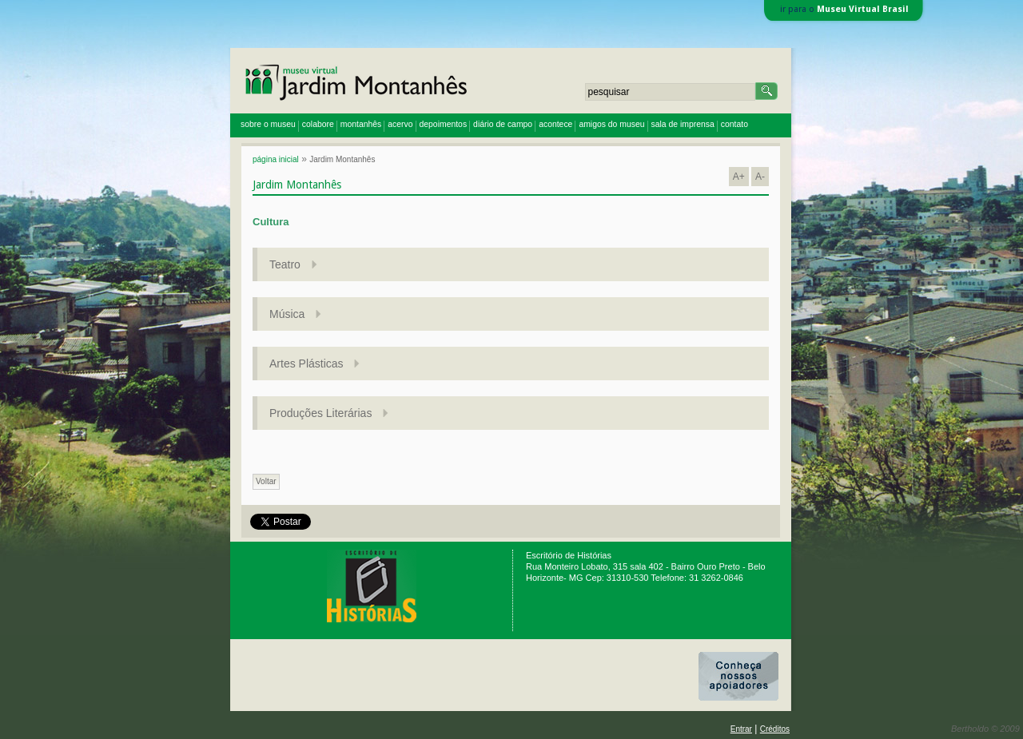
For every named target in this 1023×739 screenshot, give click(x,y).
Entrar (741, 729)
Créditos (775, 729)
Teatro (286, 264)
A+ (739, 176)
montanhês (361, 124)
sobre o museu (268, 124)
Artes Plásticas (307, 363)
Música (288, 314)
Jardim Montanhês (342, 159)
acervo (400, 124)
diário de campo (502, 124)
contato (734, 124)
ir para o (844, 9)
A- (760, 176)
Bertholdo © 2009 (985, 728)
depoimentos (444, 124)
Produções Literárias (322, 413)
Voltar (266, 481)
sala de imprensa (683, 124)
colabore (318, 124)
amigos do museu (611, 124)
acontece (555, 124)
